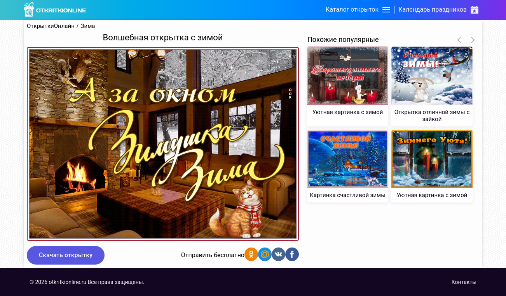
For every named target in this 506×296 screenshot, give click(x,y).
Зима (88, 26)
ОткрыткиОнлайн (51, 26)
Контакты (464, 282)
